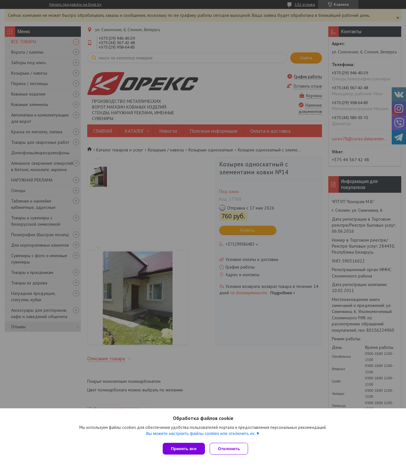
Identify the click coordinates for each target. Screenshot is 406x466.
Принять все (184, 448)
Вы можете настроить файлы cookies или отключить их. (201, 434)
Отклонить (230, 448)
